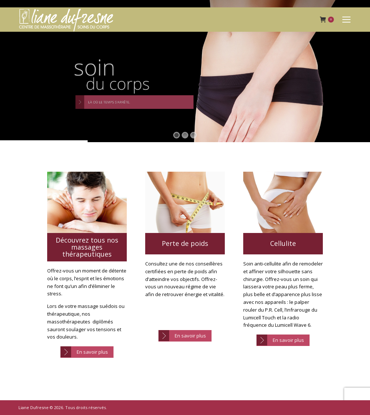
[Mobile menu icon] (346, 19)
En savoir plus (92, 352)
